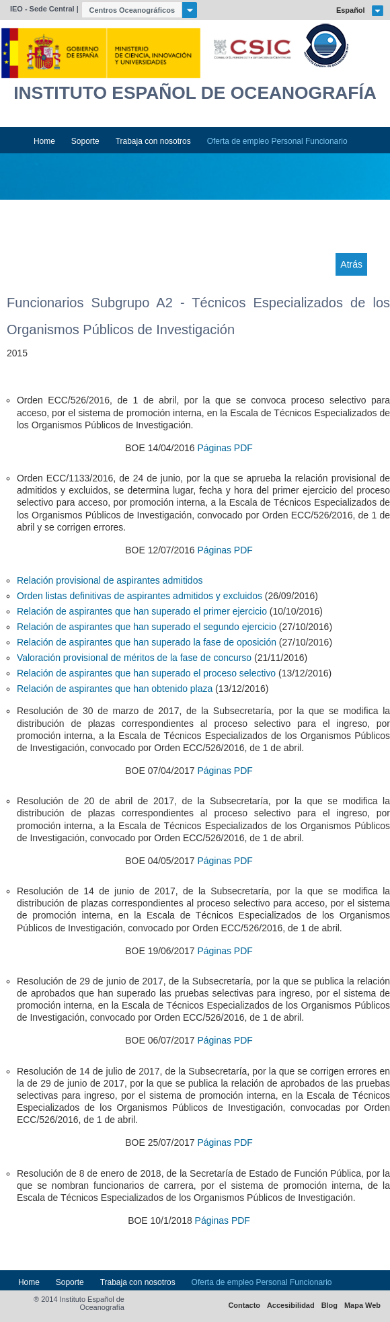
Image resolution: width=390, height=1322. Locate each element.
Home (44, 141)
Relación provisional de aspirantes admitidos (109, 580)
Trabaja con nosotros (153, 141)
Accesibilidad (291, 1305)
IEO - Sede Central (42, 9)
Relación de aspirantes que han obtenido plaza (114, 688)
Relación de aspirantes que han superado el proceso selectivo (146, 673)
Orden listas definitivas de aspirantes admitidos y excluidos (139, 595)
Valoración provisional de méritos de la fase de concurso (134, 657)
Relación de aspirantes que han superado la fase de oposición (146, 642)
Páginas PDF (224, 447)
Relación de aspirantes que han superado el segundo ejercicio (146, 626)
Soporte (85, 141)
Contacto (244, 1305)
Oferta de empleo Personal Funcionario (277, 141)
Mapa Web (362, 1305)
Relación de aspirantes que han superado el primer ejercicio (142, 611)
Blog (329, 1305)
